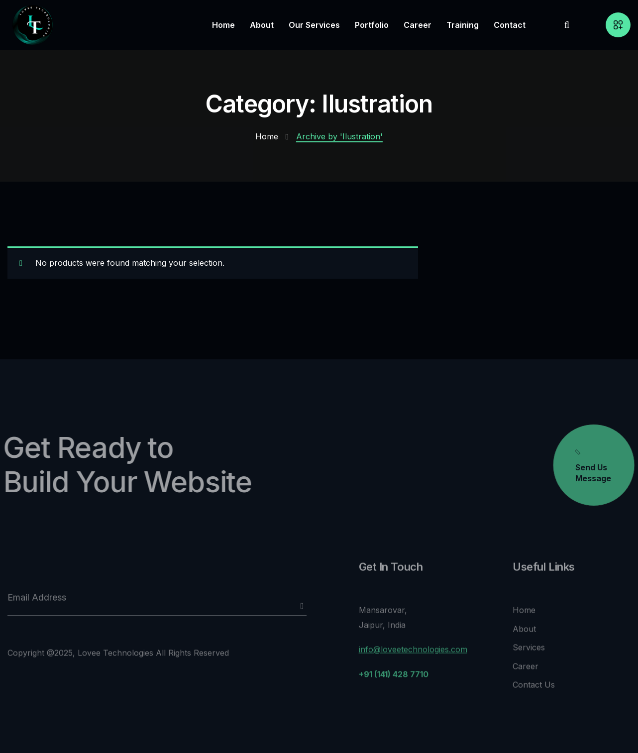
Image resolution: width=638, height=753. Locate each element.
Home (266, 136)
